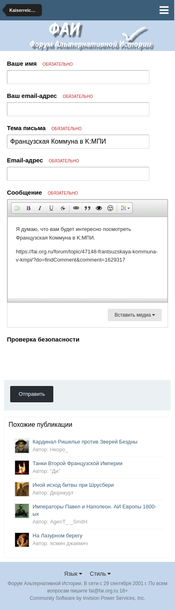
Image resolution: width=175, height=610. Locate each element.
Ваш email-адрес (50, 95)
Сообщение (42, 192)
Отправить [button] (32, 394)
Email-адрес (43, 160)
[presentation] (69, 361)
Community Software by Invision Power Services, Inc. (87, 598)
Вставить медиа (134, 315)
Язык (73, 573)
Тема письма (44, 127)
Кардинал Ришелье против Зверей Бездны (85, 442)
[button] (17, 208)
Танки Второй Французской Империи (77, 463)
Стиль (100, 573)
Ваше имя (40, 63)
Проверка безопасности (43, 339)
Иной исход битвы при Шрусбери (73, 485)
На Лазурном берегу (57, 535)
